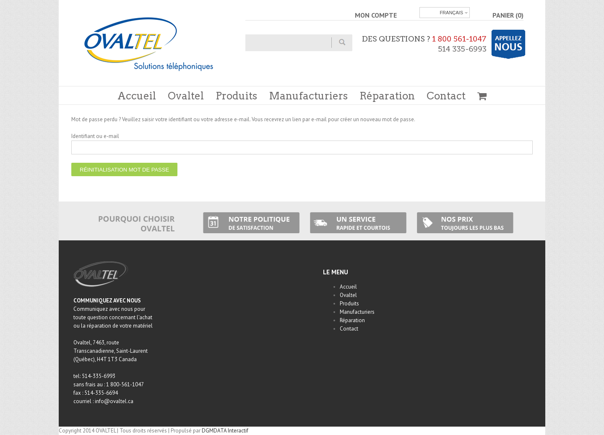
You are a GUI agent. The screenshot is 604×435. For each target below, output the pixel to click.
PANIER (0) (507, 15)
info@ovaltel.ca (114, 401)
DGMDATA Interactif (225, 430)
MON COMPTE (376, 15)
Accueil (136, 96)
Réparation (387, 96)
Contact (446, 96)
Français (451, 12)
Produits (236, 96)
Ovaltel (186, 96)
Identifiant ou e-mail (95, 136)
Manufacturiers (308, 96)
